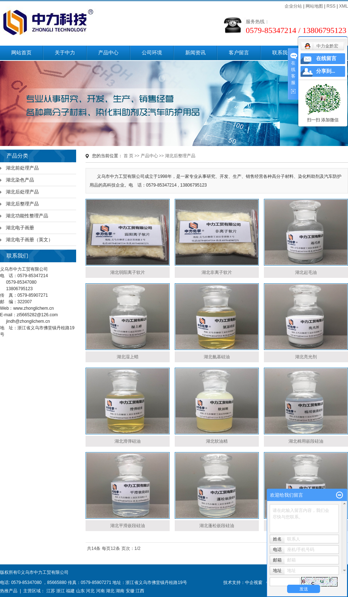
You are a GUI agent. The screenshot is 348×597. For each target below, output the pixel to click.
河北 (90, 590)
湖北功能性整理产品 (27, 215)
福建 (70, 590)
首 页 (128, 155)
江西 (140, 590)
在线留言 (326, 58)
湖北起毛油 (306, 272)
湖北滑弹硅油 (128, 441)
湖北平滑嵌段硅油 (127, 525)
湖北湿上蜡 (127, 356)
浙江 (60, 590)
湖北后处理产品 (22, 192)
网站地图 (314, 6)
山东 (80, 590)
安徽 (130, 590)
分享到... (325, 71)
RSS (331, 6)
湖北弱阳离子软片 (127, 272)
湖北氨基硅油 (217, 356)
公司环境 (152, 52)
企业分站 (293, 6)
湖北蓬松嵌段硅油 (216, 525)
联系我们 (282, 52)
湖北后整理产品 (22, 203)
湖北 (110, 590)
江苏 (50, 590)
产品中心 (108, 52)
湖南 (120, 590)
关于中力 (65, 52)
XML (343, 6)
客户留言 (239, 52)
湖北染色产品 (20, 180)
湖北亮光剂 (306, 356)
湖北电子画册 (20, 227)
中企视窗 (253, 582)
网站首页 (21, 52)
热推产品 (8, 590)
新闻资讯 (195, 52)
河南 (100, 590)
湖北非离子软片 (217, 272)
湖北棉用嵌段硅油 (306, 441)
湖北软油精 (217, 441)
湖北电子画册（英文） (29, 239)
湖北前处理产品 (22, 168)
